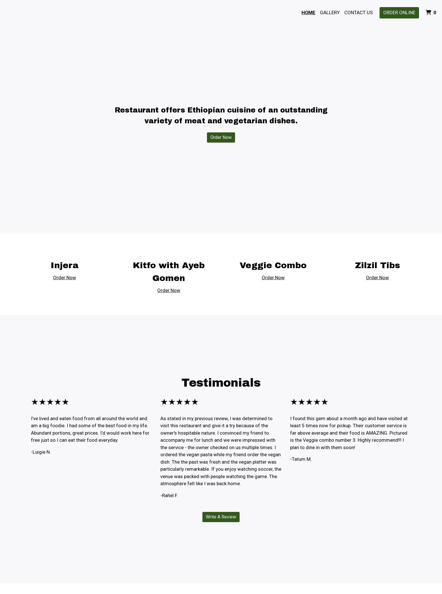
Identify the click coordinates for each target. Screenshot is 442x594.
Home (308, 12)
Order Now (221, 137)
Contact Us (358, 12)
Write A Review (221, 517)
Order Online (399, 12)
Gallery (330, 12)
